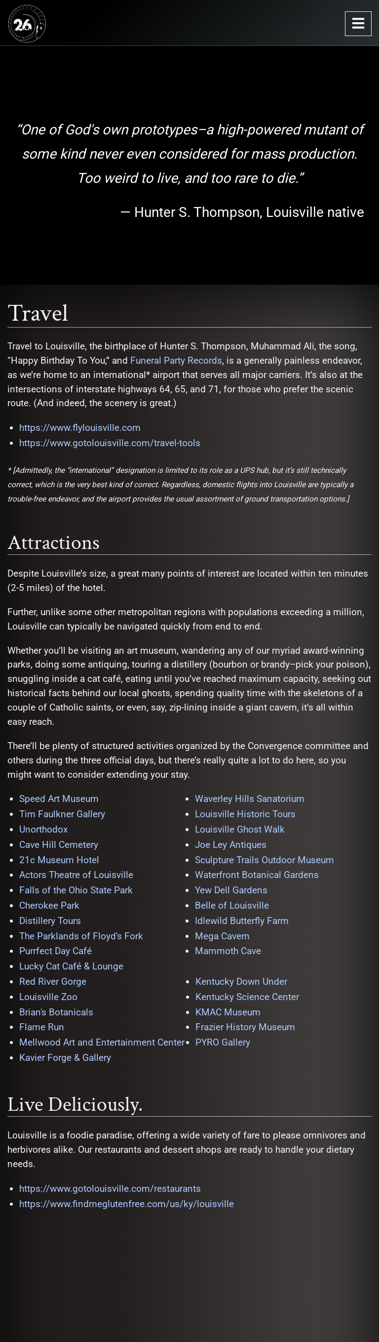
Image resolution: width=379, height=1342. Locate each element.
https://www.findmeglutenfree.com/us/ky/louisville (126, 1204)
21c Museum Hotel (59, 860)
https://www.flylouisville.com (80, 427)
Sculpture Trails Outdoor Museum (264, 860)
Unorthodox (43, 829)
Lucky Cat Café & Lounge (71, 966)
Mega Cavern (222, 936)
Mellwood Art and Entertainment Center (102, 1042)
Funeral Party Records (176, 360)
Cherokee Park (49, 905)
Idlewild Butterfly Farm (242, 920)
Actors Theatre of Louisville (76, 875)
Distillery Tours (50, 920)
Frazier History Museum (245, 1027)
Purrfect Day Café (55, 951)
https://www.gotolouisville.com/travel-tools (109, 443)
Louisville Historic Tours (245, 814)
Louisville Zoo (48, 997)
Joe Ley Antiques (230, 844)
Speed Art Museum (59, 798)
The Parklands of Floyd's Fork (81, 936)
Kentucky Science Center (247, 997)
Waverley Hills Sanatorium (249, 798)
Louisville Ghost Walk (240, 829)
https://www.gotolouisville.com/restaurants (110, 1188)
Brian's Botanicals (56, 1012)
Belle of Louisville (232, 905)
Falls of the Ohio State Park (76, 890)
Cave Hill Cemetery (58, 844)
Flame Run (41, 1027)
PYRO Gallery (222, 1042)
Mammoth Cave (228, 951)
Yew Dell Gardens (231, 890)
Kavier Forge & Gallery (65, 1057)
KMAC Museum (228, 1012)
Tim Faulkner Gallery (62, 814)
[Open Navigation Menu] (358, 23)
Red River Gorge (52, 981)
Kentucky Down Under (241, 981)
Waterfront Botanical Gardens (257, 875)
